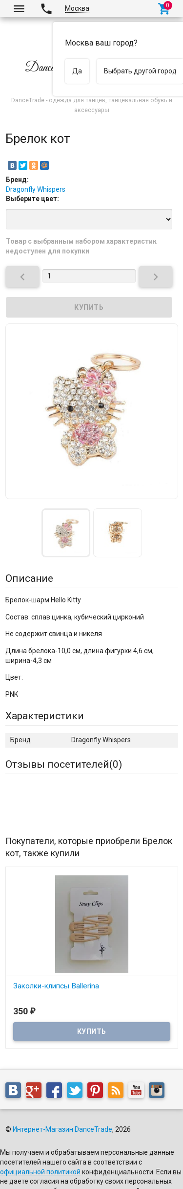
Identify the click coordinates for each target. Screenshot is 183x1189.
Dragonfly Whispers (35, 189)
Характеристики (44, 716)
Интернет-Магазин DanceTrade (62, 1129)
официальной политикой (40, 1172)
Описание (29, 578)
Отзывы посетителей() (63, 764)
